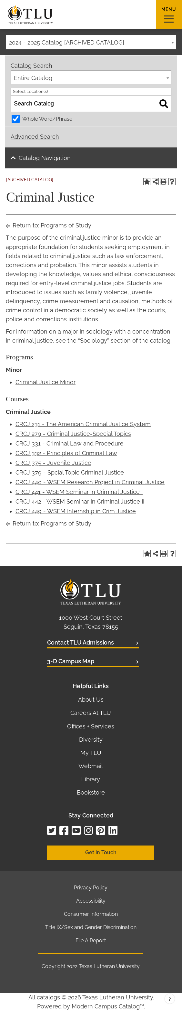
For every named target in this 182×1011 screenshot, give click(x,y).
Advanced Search (35, 136)
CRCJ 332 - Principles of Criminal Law (66, 453)
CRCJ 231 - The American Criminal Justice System (83, 424)
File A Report (91, 940)
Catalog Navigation (45, 158)
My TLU (90, 752)
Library (90, 779)
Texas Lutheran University (109, 966)
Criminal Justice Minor (45, 382)
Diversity (91, 739)
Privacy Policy (90, 888)
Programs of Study (66, 225)
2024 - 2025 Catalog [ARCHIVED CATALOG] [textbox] (66, 42)
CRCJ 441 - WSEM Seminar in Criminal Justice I (79, 491)
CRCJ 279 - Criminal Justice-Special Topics (73, 433)
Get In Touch (100, 852)
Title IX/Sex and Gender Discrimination (90, 927)
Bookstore (91, 792)
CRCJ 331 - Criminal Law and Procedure (69, 443)
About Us (91, 699)
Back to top (170, 999)
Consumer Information (91, 914)
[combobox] (91, 42)
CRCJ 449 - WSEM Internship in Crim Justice (75, 511)
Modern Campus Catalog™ (108, 1006)
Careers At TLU (90, 712)
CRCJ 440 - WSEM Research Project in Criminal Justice (90, 482)
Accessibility (91, 901)
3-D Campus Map (70, 661)
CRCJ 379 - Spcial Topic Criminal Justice (69, 472)
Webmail (90, 766)
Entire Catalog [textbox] (33, 78)
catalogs (48, 997)
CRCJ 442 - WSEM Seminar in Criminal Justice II (79, 501)
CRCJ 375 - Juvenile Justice (53, 462)
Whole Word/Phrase (47, 119)
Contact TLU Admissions (80, 642)
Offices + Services (90, 726)
